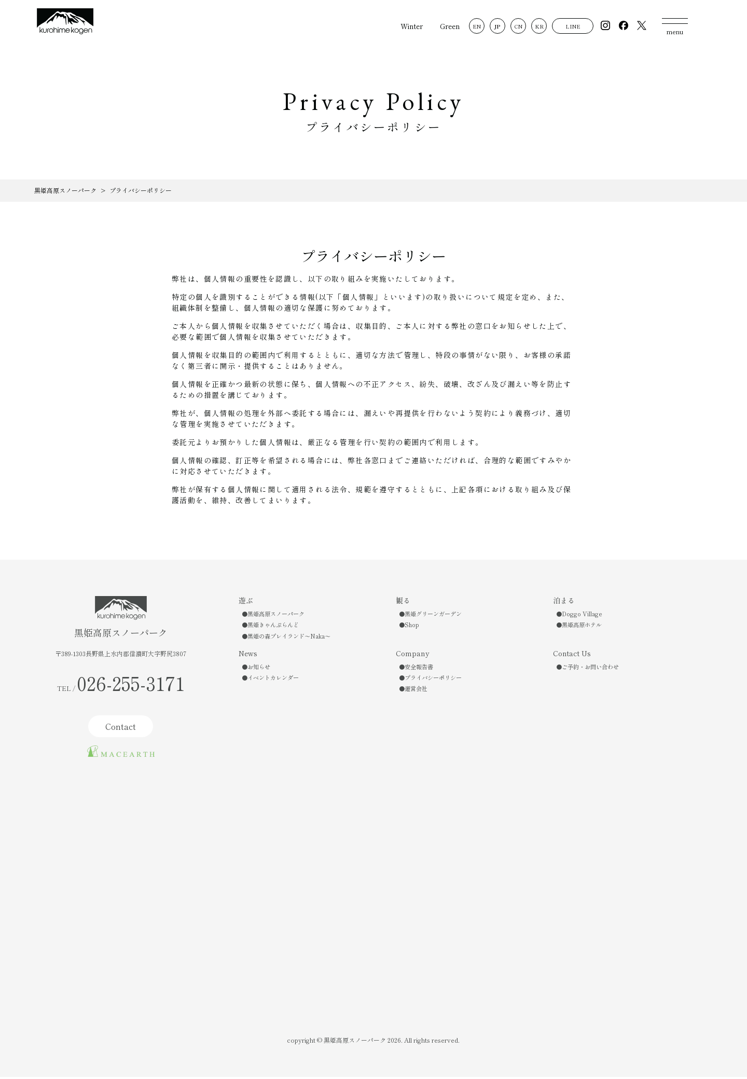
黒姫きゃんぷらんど (273, 626)
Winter (407, 26)
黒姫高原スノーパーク (276, 616)
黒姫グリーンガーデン (433, 616)
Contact (120, 728)
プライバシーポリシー (433, 679)
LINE (568, 26)
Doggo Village (582, 616)
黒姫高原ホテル (582, 626)
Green (446, 26)
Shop (412, 626)
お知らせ (258, 669)
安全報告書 (419, 669)
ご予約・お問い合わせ (590, 669)
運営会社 (416, 690)
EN (472, 26)
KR (534, 26)
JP (493, 26)
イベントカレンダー (273, 679)
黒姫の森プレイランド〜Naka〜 (288, 638)
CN (514, 26)
